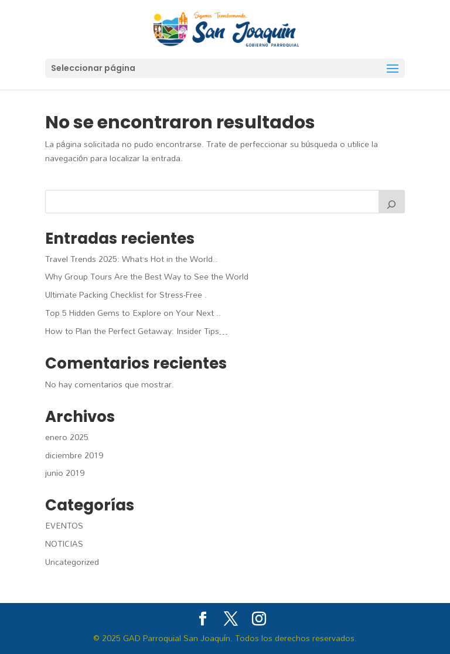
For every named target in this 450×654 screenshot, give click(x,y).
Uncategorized (72, 562)
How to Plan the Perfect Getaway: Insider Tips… (136, 331)
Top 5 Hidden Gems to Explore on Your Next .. (133, 313)
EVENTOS (64, 525)
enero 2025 (66, 437)
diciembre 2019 (74, 455)
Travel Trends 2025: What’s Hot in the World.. (131, 259)
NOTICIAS (64, 543)
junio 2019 (64, 473)
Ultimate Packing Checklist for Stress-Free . (126, 294)
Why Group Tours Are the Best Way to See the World (146, 276)
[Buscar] (392, 201)
